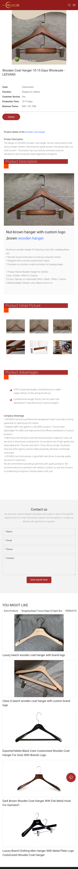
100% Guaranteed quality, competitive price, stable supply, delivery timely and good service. (37, 393)
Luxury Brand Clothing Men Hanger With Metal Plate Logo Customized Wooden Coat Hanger (38, 854)
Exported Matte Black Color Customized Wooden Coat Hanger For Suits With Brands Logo (36, 754)
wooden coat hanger (35, 132)
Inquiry (11, 117)
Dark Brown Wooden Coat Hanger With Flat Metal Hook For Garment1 (36, 804)
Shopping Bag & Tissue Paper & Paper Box (41, 612)
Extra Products (11, 612)
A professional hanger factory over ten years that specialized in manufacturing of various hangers (36, 402)
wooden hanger (31, 239)
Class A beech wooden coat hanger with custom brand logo (36, 704)
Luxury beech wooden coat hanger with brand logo (33, 656)
